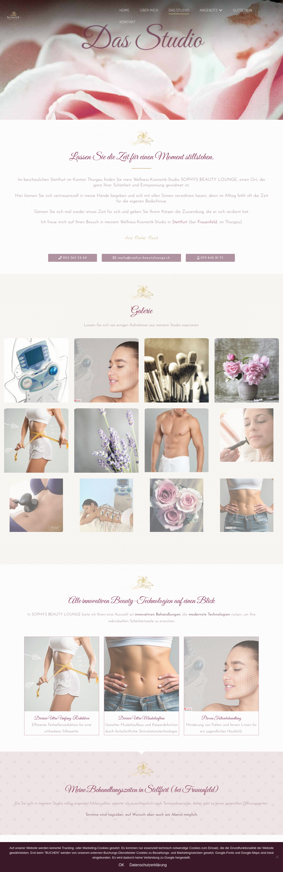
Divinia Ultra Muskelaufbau (141, 718)
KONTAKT (127, 22)
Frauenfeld (207, 222)
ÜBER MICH (149, 10)
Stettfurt (179, 222)
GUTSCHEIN (242, 10)
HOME (124, 10)
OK (121, 865)
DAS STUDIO (179, 10)
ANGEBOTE (211, 10)
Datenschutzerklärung (148, 865)
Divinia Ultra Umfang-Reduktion (61, 718)
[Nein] (277, 857)
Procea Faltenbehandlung (221, 718)
